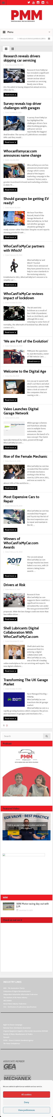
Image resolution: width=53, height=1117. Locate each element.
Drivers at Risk (14, 585)
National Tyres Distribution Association (17, 1028)
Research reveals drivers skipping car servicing (22, 58)
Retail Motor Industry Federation (14, 1004)
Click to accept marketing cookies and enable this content (26, 827)
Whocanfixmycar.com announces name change (22, 153)
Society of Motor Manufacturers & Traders (18, 1034)
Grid (6, 49)
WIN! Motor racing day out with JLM (32, 905)
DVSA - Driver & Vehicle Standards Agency (18, 1040)
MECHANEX (7, 1001)
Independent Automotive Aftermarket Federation (20, 994)
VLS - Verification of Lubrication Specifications (19, 1007)
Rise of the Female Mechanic (25, 456)
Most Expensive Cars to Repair (21, 499)
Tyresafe (6, 1037)
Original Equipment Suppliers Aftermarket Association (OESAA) (25, 1031)
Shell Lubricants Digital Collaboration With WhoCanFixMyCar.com (21, 632)
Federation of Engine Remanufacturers (17, 991)
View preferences (26, 1110)
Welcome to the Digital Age (25, 371)
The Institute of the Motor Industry (15, 997)
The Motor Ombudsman (11, 1043)
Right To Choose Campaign (12, 1025)
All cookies (26, 1094)
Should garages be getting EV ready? (26, 201)
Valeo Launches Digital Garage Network (21, 411)
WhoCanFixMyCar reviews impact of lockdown (23, 296)
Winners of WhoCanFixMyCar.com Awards (21, 543)
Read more (10, 94)
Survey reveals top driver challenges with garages (22, 105)
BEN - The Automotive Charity (14, 988)
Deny (26, 1102)
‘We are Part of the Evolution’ (26, 341)
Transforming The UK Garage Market (26, 682)
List (12, 49)
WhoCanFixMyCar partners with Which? (24, 248)
